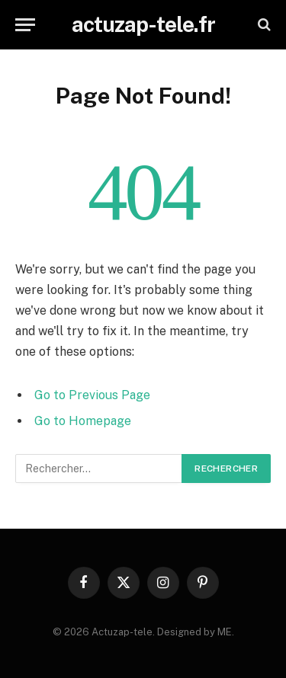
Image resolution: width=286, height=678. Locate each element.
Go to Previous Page (92, 395)
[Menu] (25, 25)
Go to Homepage (82, 421)
